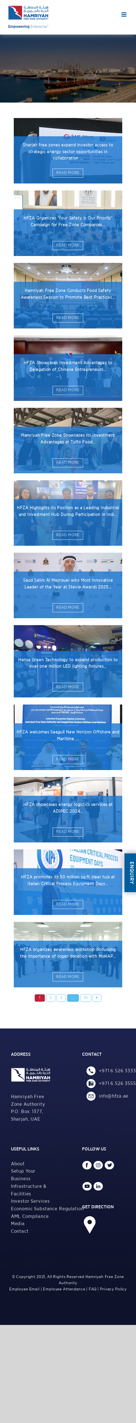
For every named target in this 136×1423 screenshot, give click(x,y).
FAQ (93, 1289)
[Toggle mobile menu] (124, 14)
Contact (20, 1231)
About (18, 1163)
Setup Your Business (23, 1175)
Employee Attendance (64, 1289)
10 (86, 998)
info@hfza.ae (108, 1096)
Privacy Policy (113, 1289)
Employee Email (24, 1289)
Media (18, 1223)
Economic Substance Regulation (32, 1208)
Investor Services (30, 1201)
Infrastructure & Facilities (29, 1190)
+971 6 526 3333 (108, 1070)
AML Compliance (30, 1216)
